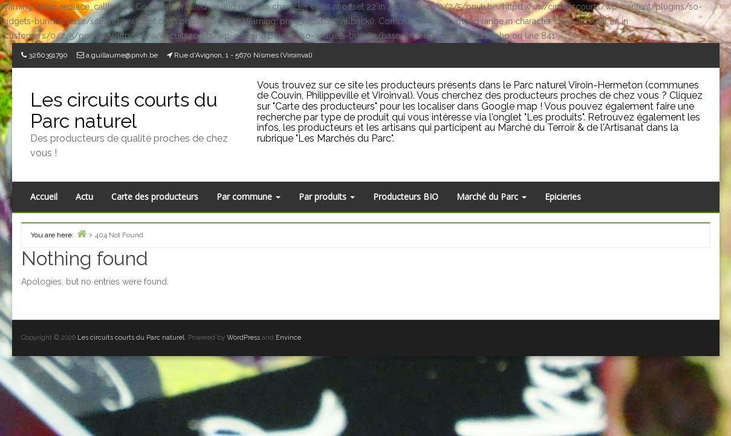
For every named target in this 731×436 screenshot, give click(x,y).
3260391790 (48, 55)
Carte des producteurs (154, 196)
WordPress (243, 338)
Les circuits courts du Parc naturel (124, 110)
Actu (84, 196)
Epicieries (563, 196)
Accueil (43, 196)
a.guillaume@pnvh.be (122, 55)
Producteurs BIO (405, 196)
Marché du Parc (491, 196)
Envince (288, 338)
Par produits (327, 196)
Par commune (248, 196)
